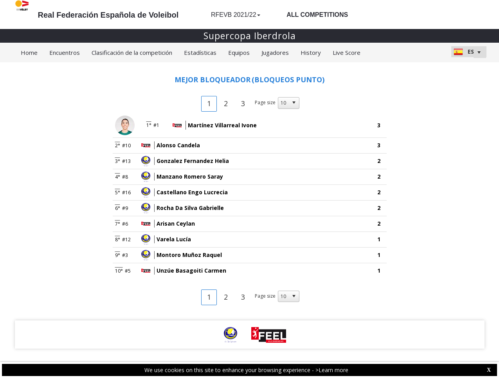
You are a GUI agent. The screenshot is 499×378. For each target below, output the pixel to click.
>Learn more (331, 370)
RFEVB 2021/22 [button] (235, 14)
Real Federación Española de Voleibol (108, 15)
